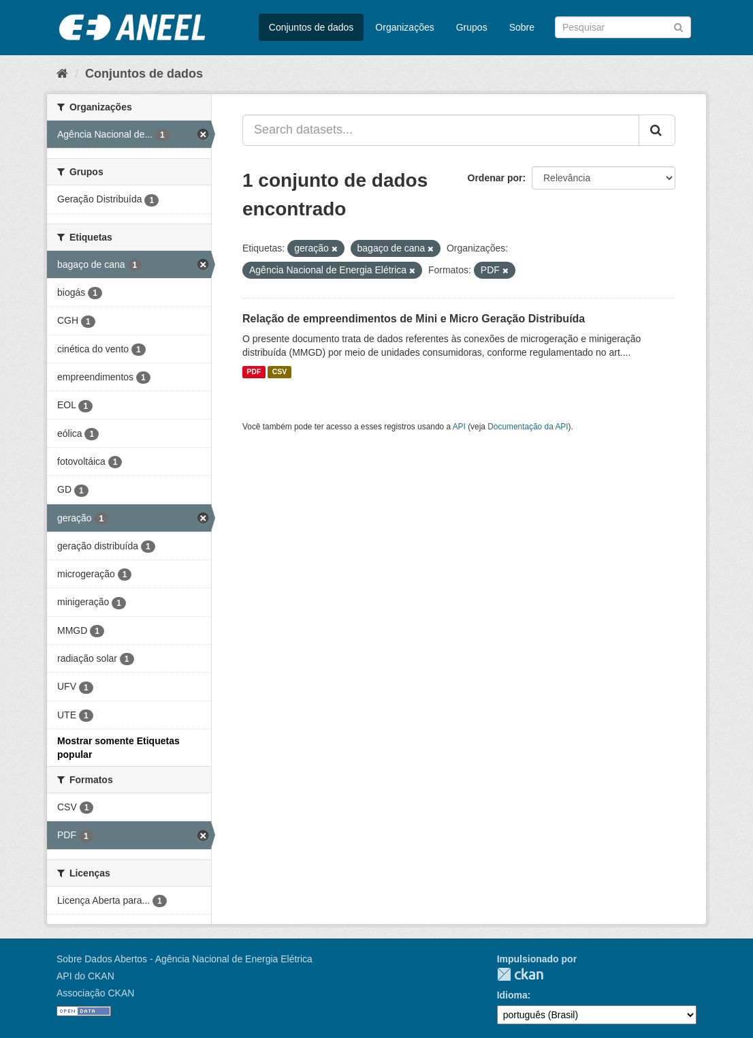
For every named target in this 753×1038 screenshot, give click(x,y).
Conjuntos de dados (311, 27)
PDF (253, 372)
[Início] (62, 73)
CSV (279, 372)
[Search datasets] (623, 27)
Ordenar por (495, 177)
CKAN (520, 974)
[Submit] (678, 26)
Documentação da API (527, 426)
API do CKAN (85, 976)
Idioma (512, 995)
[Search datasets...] (440, 130)
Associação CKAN (95, 993)
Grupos (471, 27)
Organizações (404, 27)
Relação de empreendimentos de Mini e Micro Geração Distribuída (413, 318)
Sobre (521, 27)
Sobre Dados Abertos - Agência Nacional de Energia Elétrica (185, 958)
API (459, 426)
